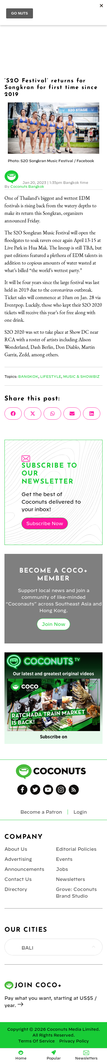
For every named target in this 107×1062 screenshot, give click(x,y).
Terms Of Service (36, 1041)
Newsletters (70, 879)
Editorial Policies (76, 849)
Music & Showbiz (81, 376)
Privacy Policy (74, 1041)
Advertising (18, 859)
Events (64, 859)
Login (80, 811)
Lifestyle (50, 376)
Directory (15, 889)
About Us (15, 849)
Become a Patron (41, 811)
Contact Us (18, 879)
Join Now (53, 624)
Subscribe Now (44, 523)
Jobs (62, 869)
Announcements (24, 869)
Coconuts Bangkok (27, 186)
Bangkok (28, 376)
